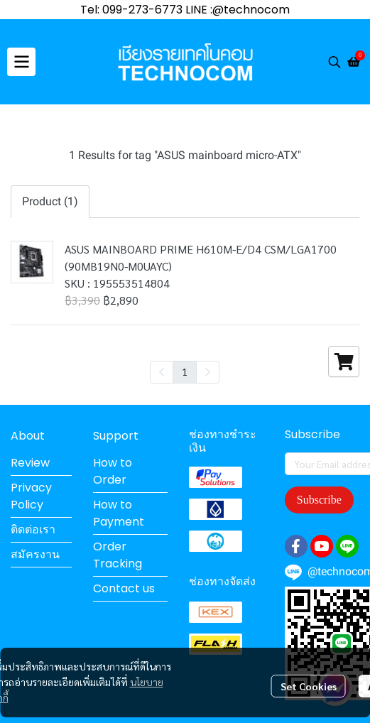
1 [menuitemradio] (184, 371)
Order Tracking (117, 555)
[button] (334, 62)
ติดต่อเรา (33, 529)
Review (30, 463)
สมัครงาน (35, 554)
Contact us (124, 588)
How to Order (112, 471)
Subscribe (319, 500)
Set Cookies (309, 686)
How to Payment (118, 513)
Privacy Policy (31, 496)
